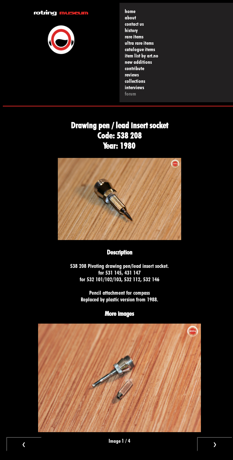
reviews (132, 75)
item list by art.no (141, 56)
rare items (134, 36)
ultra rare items (139, 43)
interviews (134, 87)
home (130, 11)
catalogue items (140, 49)
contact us (134, 24)
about (130, 17)
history (131, 30)
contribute (134, 68)
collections (135, 81)
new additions (138, 62)
